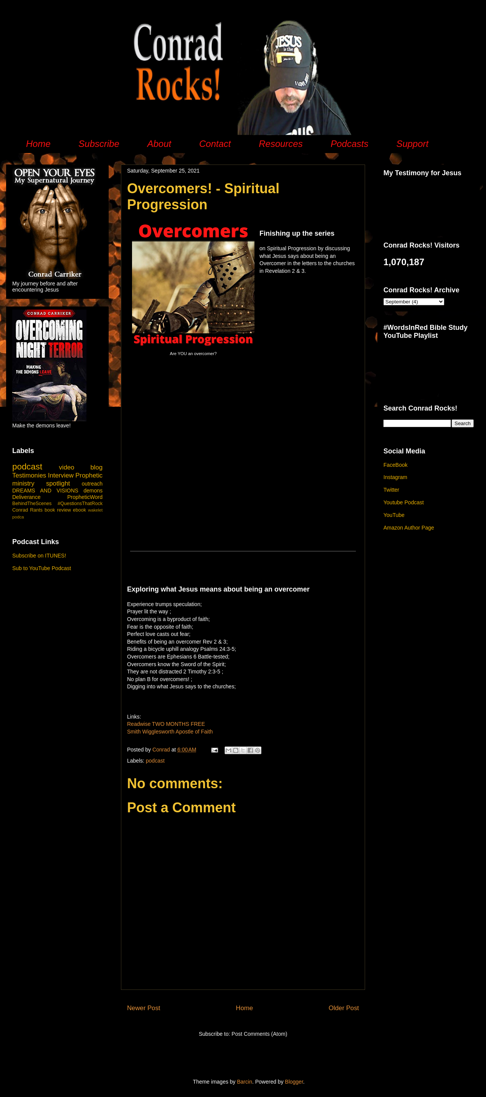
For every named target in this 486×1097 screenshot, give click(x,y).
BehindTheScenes (32, 503)
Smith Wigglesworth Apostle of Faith (170, 732)
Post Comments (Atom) (259, 1034)
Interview (60, 475)
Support (412, 144)
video (66, 467)
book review (58, 510)
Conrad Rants (27, 510)
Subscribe (98, 144)
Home (38, 144)
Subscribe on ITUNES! (39, 556)
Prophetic (89, 475)
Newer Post (143, 1008)
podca (18, 517)
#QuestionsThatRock (80, 503)
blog (96, 467)
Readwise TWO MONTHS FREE (166, 724)
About (159, 144)
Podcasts (350, 144)
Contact (215, 144)
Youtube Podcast (403, 502)
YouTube (393, 515)
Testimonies (29, 475)
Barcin (244, 1082)
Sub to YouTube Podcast (41, 568)
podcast (155, 761)
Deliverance (26, 497)
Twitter (391, 490)
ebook (79, 510)
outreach (92, 484)
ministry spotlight (41, 483)
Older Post (344, 1008)
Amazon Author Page (408, 528)
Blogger (294, 1082)
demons (93, 490)
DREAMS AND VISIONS (45, 490)
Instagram (395, 477)
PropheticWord (85, 497)
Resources (281, 144)
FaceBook (395, 465)
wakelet (95, 510)
